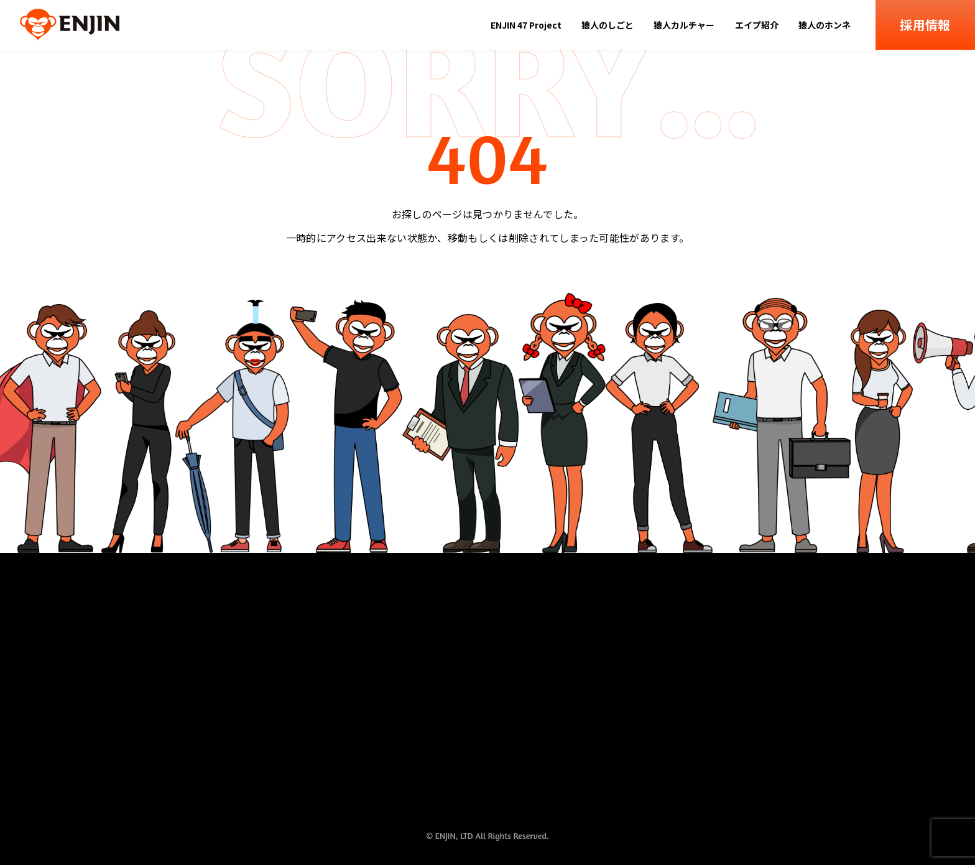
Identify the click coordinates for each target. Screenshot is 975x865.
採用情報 (925, 25)
